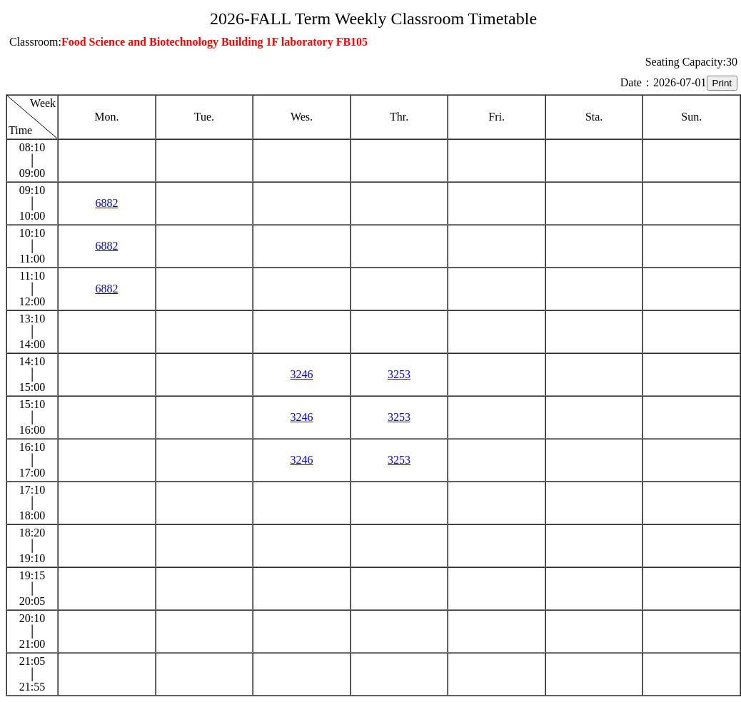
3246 (301, 374)
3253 (399, 374)
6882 (106, 203)
